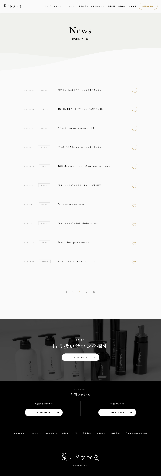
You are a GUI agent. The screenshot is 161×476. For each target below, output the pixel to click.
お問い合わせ (148, 6)
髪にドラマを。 (15, 6)
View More (80, 357)
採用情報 (132, 6)
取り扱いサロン (98, 6)
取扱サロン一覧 (70, 433)
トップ (48, 6)
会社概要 (111, 6)
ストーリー (59, 6)
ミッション (71, 6)
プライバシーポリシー (136, 433)
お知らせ (122, 6)
